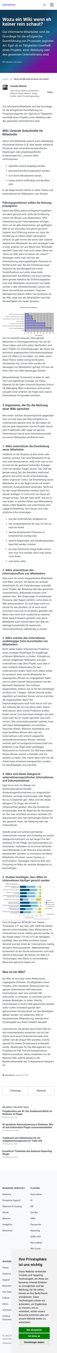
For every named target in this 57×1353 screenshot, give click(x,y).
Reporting (35, 1230)
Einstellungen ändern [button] (34, 1342)
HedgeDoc (7, 1224)
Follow (50, 92)
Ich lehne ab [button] (34, 1336)
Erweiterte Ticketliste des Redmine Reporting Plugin (27, 1153)
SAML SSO (35, 1236)
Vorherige (15, 1090)
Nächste (41, 1090)
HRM (32, 1218)
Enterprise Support (11, 1200)
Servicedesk (36, 1242)
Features (6, 1274)
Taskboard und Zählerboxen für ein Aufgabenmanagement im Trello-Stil (22, 1139)
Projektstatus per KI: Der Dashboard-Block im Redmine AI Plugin (27, 1113)
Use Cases (7, 1292)
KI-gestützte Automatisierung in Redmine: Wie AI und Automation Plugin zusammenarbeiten (27, 1126)
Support (6, 1280)
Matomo (6, 1218)
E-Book (5, 1298)
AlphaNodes (9, 4)
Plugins (35, 1188)
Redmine (6, 1194)
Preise (5, 1267)
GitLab (5, 1212)
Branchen (7, 1286)
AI (31, 1200)
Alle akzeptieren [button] (34, 1330)
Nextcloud (7, 1230)
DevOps (34, 1212)
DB (31, 1206)
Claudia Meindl (18, 86)
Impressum (7, 1343)
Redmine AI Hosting (12, 1206)
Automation (36, 1194)
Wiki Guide (35, 1248)
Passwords (35, 1224)
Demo (5, 1304)
